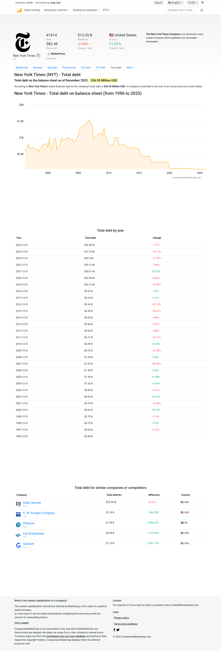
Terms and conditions (126, 623)
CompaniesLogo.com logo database (66, 636)
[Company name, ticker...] (185, 10)
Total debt (116, 67)
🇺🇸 (174, 2)
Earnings (52, 67)
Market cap (22, 67)
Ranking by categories (85, 10)
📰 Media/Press (56, 53)
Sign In (158, 2)
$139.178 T (55, 3)
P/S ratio (100, 67)
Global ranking (32, 10)
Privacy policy (121, 617)
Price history (69, 67)
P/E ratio (86, 67)
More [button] (129, 67)
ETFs (106, 10)
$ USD (191, 2)
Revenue (38, 67)
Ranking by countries (55, 10)
